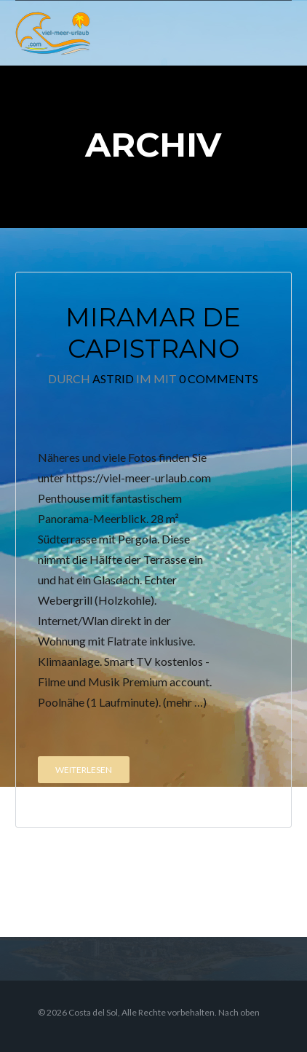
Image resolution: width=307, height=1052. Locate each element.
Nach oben (239, 1012)
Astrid (113, 378)
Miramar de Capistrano (153, 333)
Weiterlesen (83, 769)
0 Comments (218, 378)
